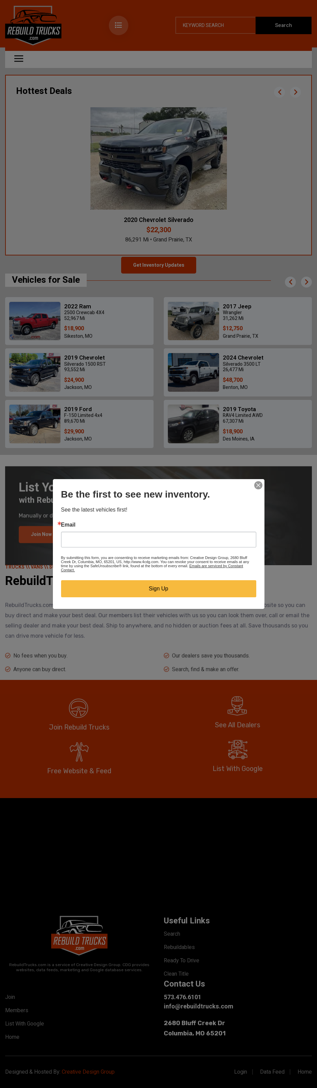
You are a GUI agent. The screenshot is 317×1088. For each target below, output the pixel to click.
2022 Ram (77, 306)
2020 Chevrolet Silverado (158, 220)
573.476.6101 (182, 997)
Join (10, 997)
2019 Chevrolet (84, 357)
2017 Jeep (237, 306)
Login (240, 1072)
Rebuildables (179, 947)
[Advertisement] (158, 856)
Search (172, 934)
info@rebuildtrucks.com (198, 1006)
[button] (279, 92)
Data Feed (272, 1072)
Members (16, 1010)
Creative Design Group (88, 1072)
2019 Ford (78, 409)
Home (12, 1037)
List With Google (24, 1024)
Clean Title (176, 974)
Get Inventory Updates (158, 265)
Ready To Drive (181, 961)
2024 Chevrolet (243, 357)
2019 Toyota (239, 409)
